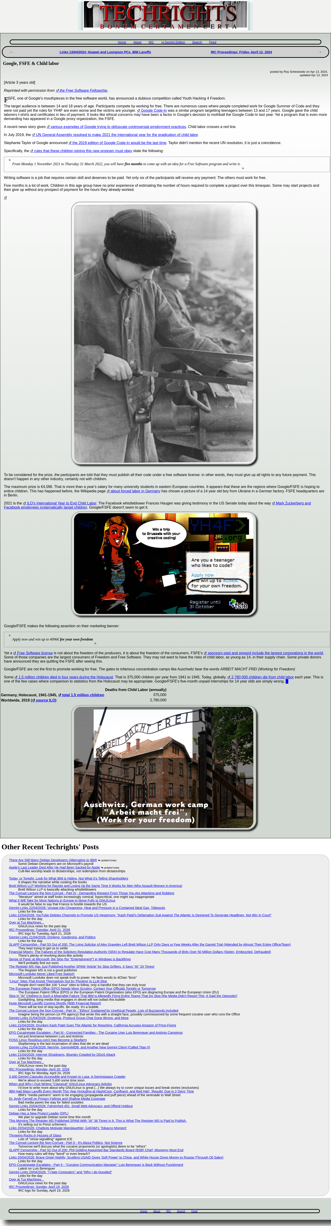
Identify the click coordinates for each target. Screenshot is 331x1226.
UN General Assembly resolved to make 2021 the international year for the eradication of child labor (117, 135)
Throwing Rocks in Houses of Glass (35, 1135)
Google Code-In (154, 110)
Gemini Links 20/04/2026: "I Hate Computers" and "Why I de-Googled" (60, 1172)
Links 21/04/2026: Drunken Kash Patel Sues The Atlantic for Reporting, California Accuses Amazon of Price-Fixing (92, 1025)
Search (197, 42)
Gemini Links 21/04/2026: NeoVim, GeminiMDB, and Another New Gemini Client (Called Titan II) (79, 1047)
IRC (151, 42)
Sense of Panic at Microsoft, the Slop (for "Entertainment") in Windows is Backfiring (70, 959)
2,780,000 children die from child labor (262, 677)
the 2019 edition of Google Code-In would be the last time (119, 143)
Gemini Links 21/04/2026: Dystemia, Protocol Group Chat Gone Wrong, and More (68, 1018)
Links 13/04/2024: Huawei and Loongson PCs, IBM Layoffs (105, 52)
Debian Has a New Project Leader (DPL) (38, 1113)
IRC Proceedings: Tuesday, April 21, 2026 (39, 930)
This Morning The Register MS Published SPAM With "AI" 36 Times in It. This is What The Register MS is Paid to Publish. (98, 1121)
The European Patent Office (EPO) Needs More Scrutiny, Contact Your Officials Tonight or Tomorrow (82, 988)
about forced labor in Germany (135, 491)
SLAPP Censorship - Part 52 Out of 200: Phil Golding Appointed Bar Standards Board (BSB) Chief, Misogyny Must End (96, 1150)
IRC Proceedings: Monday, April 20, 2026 (39, 1069)
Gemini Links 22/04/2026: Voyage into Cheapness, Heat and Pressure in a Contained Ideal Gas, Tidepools (87, 908)
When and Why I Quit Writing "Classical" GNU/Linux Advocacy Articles (60, 1084)
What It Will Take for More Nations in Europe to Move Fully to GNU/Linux (62, 900)
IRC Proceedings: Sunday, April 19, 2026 (39, 1187)
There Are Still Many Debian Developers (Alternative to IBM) (53, 860)
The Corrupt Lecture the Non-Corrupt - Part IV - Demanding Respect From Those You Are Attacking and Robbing (91, 893)
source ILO (45, 700)
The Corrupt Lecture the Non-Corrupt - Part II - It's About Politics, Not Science (66, 1143)
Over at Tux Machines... (26, 922)
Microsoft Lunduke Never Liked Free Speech (41, 974)
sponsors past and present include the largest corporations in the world (265, 653)
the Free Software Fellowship (83, 90)
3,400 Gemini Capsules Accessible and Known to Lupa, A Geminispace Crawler (67, 1076)
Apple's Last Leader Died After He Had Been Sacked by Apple (54, 867)
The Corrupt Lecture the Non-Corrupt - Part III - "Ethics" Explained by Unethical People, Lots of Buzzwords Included (93, 1010)
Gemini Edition (175, 42)
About (137, 42)
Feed (212, 42)
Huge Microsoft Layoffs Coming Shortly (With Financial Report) (55, 1003)
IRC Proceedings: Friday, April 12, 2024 (241, 52)
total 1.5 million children (83, 695)
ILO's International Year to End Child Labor (61, 503)
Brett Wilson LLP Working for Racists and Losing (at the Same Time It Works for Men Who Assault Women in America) (95, 886)
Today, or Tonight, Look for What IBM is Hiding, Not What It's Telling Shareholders (68, 878)
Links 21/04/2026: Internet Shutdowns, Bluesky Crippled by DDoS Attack (62, 1054)
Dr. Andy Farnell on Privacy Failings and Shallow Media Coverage (57, 1099)
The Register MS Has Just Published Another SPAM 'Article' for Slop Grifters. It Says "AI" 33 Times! (81, 966)
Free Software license (35, 653)
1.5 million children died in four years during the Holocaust (66, 677)
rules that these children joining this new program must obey (83, 151)
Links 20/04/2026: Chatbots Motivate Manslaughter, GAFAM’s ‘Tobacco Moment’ (68, 1128)
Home (122, 42)
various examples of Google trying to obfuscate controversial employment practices (118, 127)
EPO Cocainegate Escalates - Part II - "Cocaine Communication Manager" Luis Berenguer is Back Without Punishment (96, 1165)
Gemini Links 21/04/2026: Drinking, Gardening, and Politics (52, 937)
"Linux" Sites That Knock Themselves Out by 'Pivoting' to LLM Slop (58, 981)
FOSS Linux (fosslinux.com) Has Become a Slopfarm (48, 1040)
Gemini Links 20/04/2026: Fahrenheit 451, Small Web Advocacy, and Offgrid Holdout (71, 1106)
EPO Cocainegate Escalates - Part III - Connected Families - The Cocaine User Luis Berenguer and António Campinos (96, 1032)
